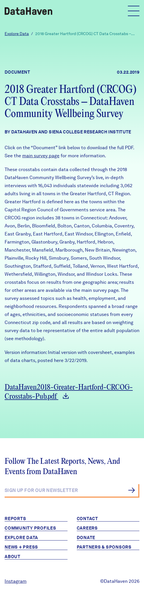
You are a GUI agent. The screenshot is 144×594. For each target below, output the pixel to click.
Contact (87, 518)
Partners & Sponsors (104, 547)
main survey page (40, 155)
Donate (86, 537)
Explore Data (17, 33)
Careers (87, 528)
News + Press (21, 547)
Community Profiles (30, 528)
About (12, 556)
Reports (15, 518)
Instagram (16, 581)
